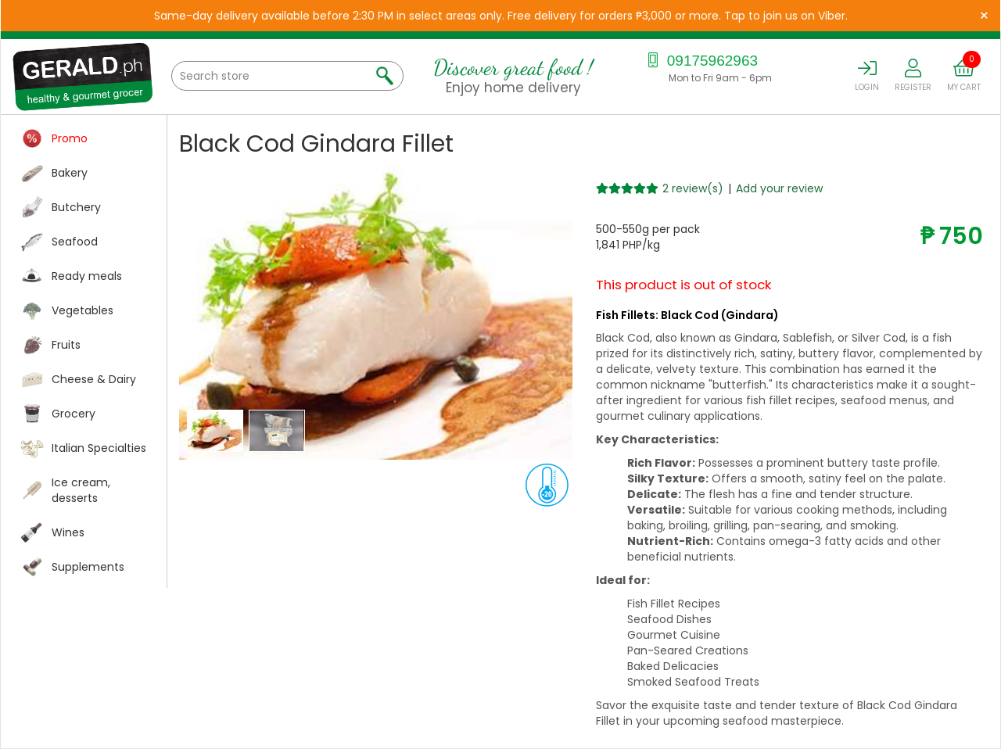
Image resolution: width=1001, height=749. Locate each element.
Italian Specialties (99, 448)
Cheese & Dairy (94, 379)
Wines (68, 532)
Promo (70, 138)
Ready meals (87, 276)
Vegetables (82, 310)
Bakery (70, 173)
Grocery (73, 413)
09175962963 (701, 60)
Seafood (75, 241)
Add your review (779, 188)
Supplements (88, 567)
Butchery (76, 207)
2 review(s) (692, 188)
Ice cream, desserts (81, 490)
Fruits (66, 345)
